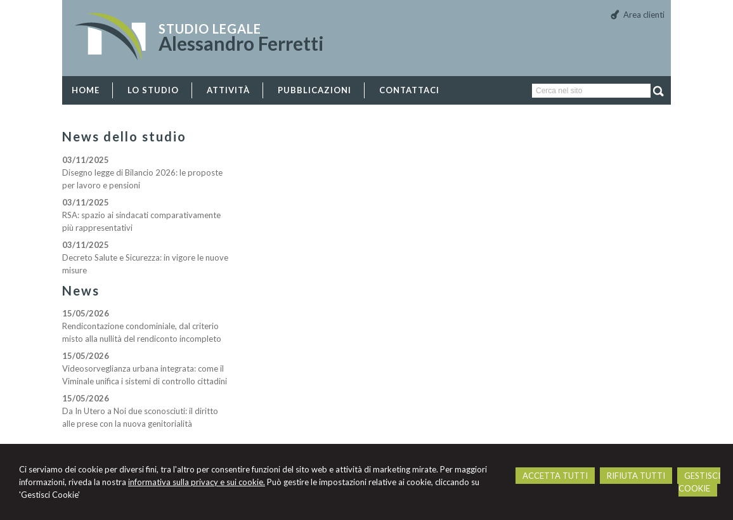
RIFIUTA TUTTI (636, 476)
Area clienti (644, 15)
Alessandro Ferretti (241, 43)
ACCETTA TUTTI (555, 476)
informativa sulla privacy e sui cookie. (196, 482)
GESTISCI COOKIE (699, 482)
